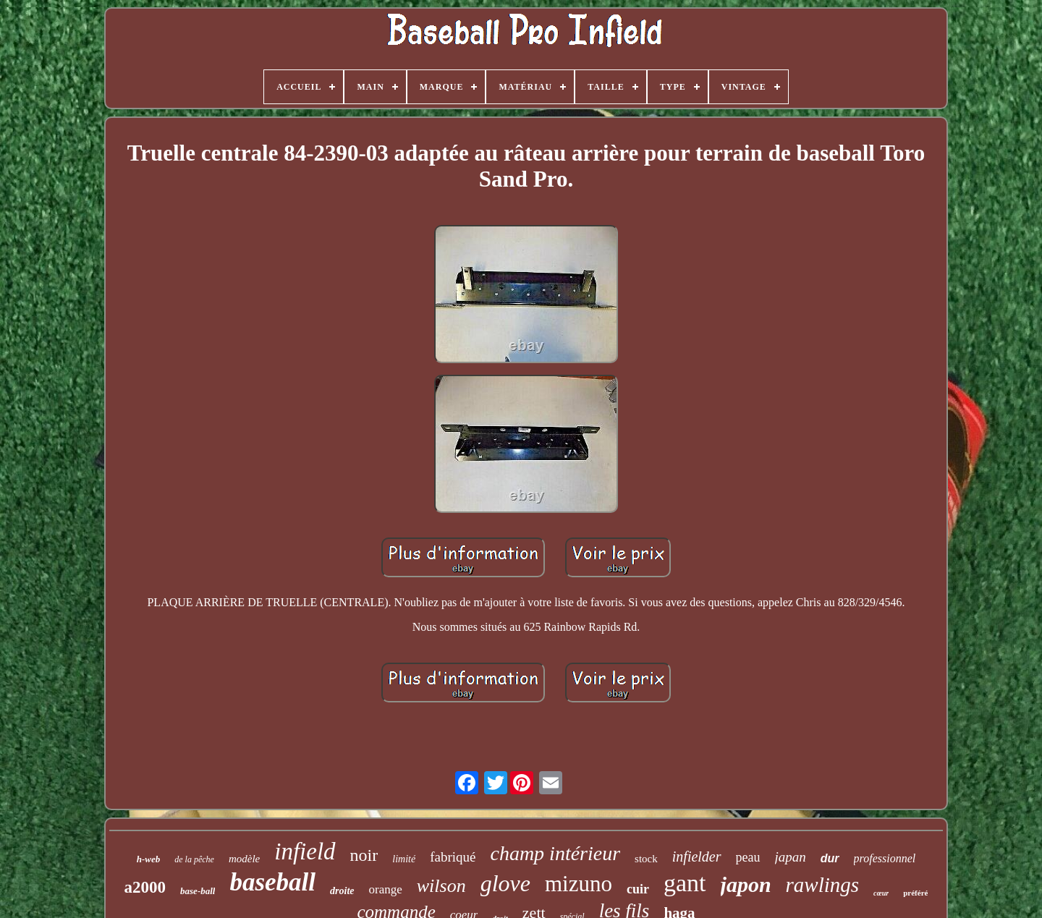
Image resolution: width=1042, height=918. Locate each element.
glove (505, 883)
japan (790, 856)
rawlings (823, 884)
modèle (244, 858)
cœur (881, 893)
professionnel (885, 858)
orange (385, 889)
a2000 (145, 887)
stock (646, 858)
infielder (696, 856)
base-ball (197, 890)
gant (685, 883)
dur (830, 858)
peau (748, 857)
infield (304, 851)
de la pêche (194, 859)
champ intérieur (555, 853)
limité (403, 859)
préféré (915, 892)
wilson (441, 885)
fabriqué (452, 856)
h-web (149, 859)
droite (342, 890)
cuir (638, 889)
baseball (272, 882)
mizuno (578, 883)
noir (364, 855)
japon (746, 884)
